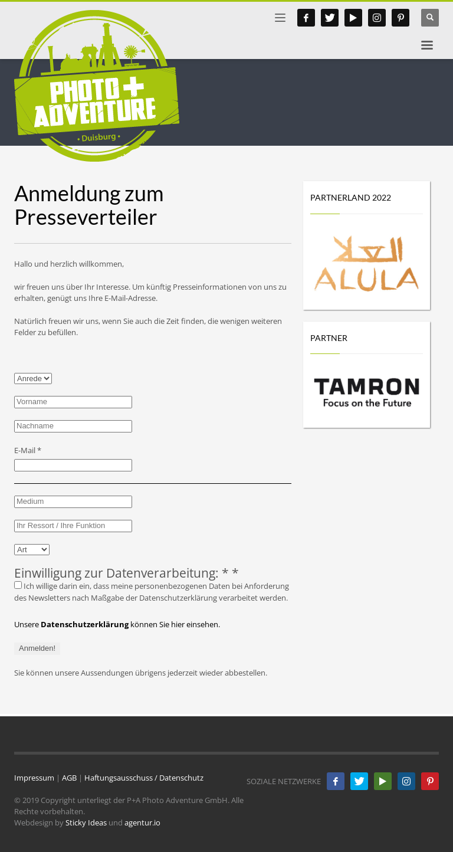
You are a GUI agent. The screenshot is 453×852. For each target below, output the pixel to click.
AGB (69, 777)
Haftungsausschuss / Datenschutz (143, 777)
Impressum (34, 777)
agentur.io (142, 822)
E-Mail (27, 450)
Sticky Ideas (86, 822)
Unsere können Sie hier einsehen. (117, 624)
